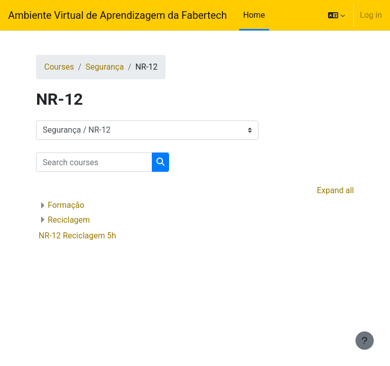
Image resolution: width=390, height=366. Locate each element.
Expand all (335, 190)
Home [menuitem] (254, 15)
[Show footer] (364, 340)
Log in (371, 15)
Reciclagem (69, 220)
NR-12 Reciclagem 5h (77, 235)
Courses (59, 67)
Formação (66, 205)
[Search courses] (94, 162)
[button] (336, 15)
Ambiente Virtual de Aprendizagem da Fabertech (117, 15)
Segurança (104, 67)
